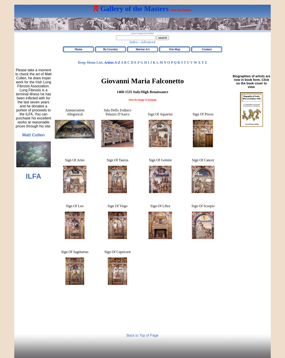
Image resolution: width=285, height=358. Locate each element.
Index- (134, 42)
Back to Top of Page (143, 335)
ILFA (33, 176)
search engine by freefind (142, 33)
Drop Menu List (90, 62)
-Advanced (147, 42)
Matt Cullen (33, 135)
